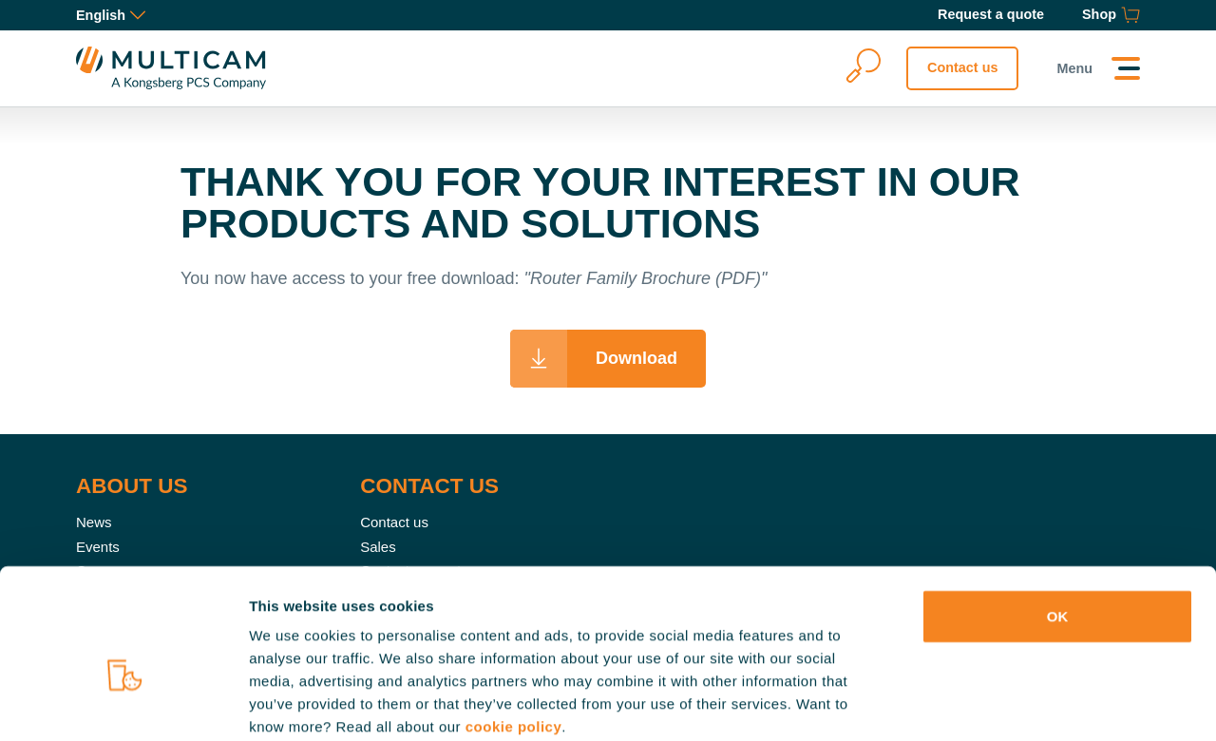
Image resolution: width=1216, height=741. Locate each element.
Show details (997, 703)
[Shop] (1111, 15)
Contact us (962, 67)
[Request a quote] (991, 15)
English (110, 15)
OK (1058, 516)
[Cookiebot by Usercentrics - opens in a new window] (123, 704)
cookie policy (514, 626)
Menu (1074, 68)
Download (636, 358)
